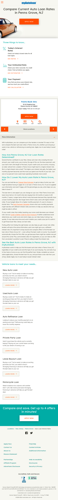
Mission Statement (10, 454)
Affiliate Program (10, 463)
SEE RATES (12, 59)
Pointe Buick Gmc (29, 102)
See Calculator (14, 87)
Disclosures (33, 463)
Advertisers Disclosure (12, 466)
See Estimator (14, 73)
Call (32, 122)
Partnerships (8, 459)
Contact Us (8, 447)
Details (25, 122)
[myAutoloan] (29, 478)
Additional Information (37, 451)
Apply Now (29, 21)
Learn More (10, 285)
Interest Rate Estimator (26, 182)
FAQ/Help (32, 444)
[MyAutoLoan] (29, 3)
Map (17, 122)
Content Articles (35, 447)
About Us (7, 451)
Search (40, 122)
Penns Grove (29, 429)
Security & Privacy (35, 466)
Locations (10, 429)
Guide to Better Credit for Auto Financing (23, 215)
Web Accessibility (35, 459)
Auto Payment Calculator (21, 204)
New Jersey (19, 429)
